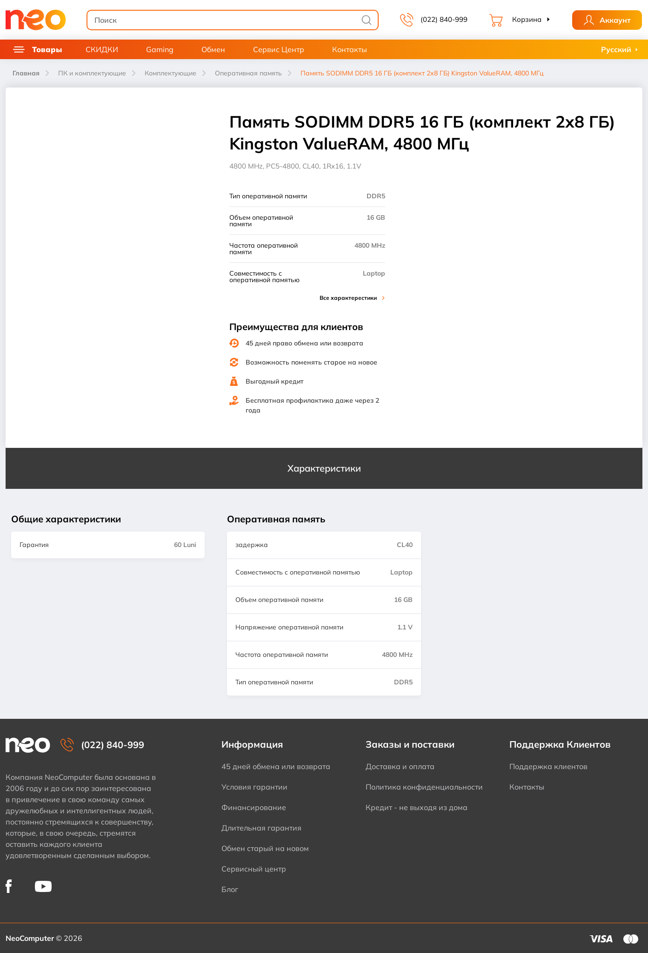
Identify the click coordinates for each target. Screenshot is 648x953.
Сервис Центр (278, 49)
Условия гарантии (254, 786)
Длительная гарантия (261, 827)
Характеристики (324, 468)
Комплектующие (170, 73)
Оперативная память (248, 73)
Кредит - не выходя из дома (417, 807)
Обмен (213, 49)
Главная (26, 73)
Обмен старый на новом (265, 848)
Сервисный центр (253, 868)
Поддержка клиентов (548, 766)
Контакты (349, 49)
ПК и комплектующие (92, 73)
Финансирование (253, 807)
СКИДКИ (102, 49)
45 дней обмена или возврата (275, 766)
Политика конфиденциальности (424, 786)
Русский (616, 49)
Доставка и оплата (400, 766)
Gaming (160, 49)
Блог (229, 889)
